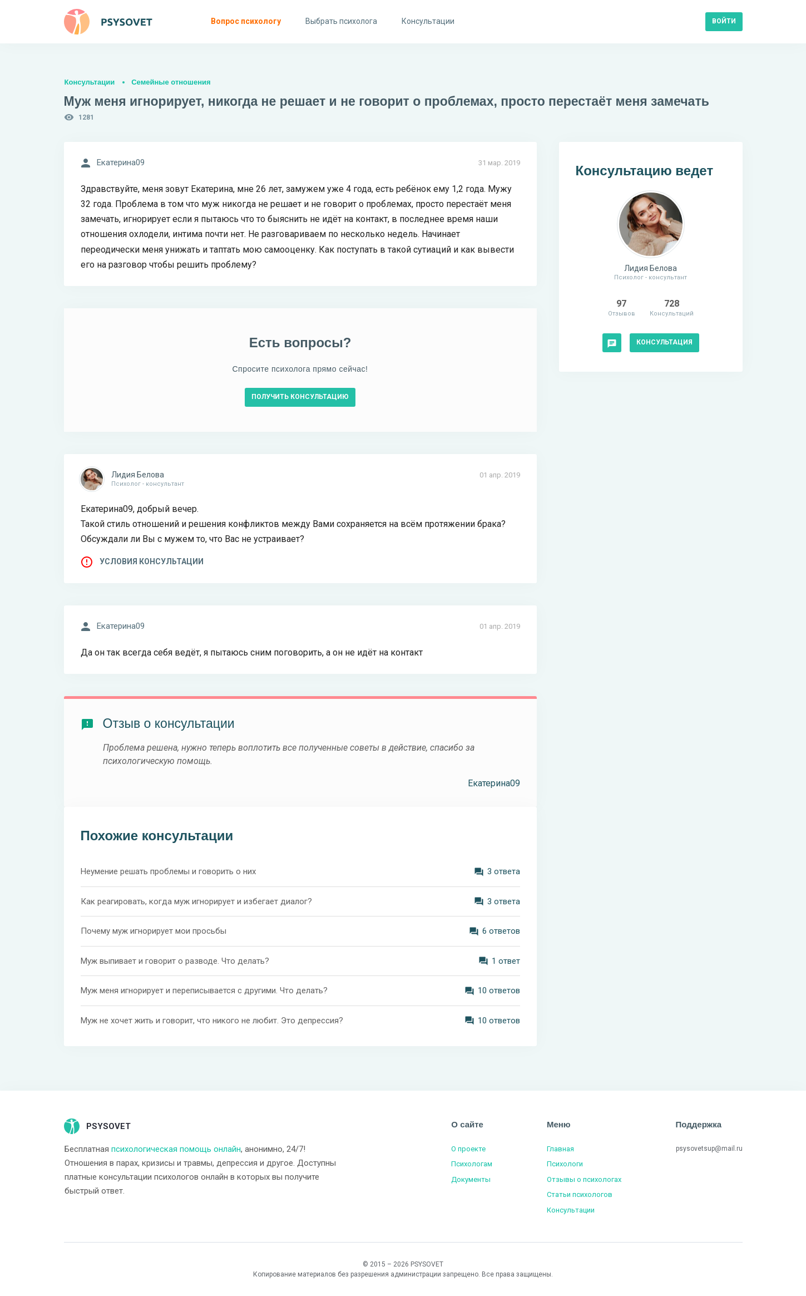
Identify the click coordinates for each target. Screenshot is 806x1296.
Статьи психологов (579, 1194)
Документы (471, 1179)
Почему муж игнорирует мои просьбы (153, 931)
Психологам (471, 1164)
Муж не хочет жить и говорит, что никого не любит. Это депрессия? (212, 1021)
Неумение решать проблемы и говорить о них (168, 871)
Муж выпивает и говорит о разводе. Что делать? (175, 961)
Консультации (90, 82)
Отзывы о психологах (584, 1179)
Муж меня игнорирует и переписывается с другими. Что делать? (204, 990)
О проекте (468, 1149)
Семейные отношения (170, 82)
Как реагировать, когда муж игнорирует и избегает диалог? (196, 901)
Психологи (565, 1164)
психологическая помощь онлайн (176, 1149)
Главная (560, 1149)
